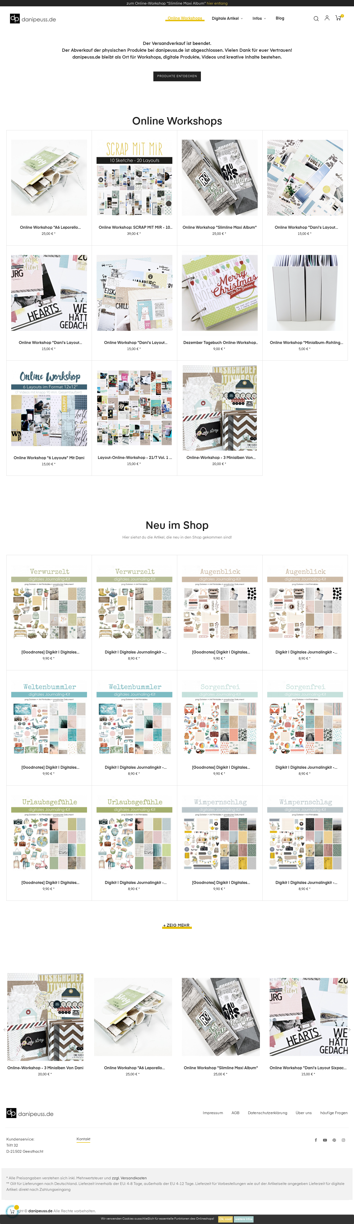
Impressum (213, 1114)
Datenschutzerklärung (267, 1114)
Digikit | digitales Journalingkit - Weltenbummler (134, 831)
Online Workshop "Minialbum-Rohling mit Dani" (305, 432)
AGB (235, 1114)
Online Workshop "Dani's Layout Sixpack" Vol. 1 (134, 406)
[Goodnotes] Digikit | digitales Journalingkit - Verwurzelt (49, 674)
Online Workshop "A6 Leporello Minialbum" (49, 229)
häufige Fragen (334, 1114)
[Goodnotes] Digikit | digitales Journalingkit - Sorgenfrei (219, 844)
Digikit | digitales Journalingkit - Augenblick (304, 695)
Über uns (304, 1114)
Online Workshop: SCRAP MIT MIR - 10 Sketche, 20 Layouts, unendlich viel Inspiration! (134, 230)
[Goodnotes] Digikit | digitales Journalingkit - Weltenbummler (49, 820)
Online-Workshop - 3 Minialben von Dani (45, 1070)
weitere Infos (243, 1219)
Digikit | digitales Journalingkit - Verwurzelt (134, 680)
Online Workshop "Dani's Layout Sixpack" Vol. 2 (49, 395)
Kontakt (83, 1140)
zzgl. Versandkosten (129, 1180)
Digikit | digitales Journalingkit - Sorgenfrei (304, 857)
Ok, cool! (225, 1219)
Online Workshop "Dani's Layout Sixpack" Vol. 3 (305, 231)
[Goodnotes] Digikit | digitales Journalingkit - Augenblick (219, 687)
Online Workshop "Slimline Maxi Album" (220, 230)
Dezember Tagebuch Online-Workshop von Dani (219, 419)
